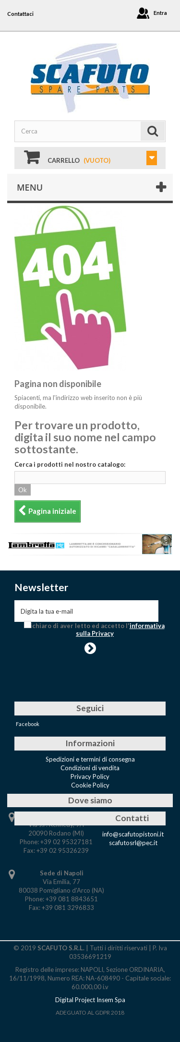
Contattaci (20, 14)
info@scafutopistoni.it (133, 834)
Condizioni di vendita (90, 768)
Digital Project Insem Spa (90, 1000)
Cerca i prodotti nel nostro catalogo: (69, 464)
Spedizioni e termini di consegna (90, 759)
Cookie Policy (90, 785)
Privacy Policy (90, 776)
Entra (160, 13)
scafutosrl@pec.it (133, 843)
